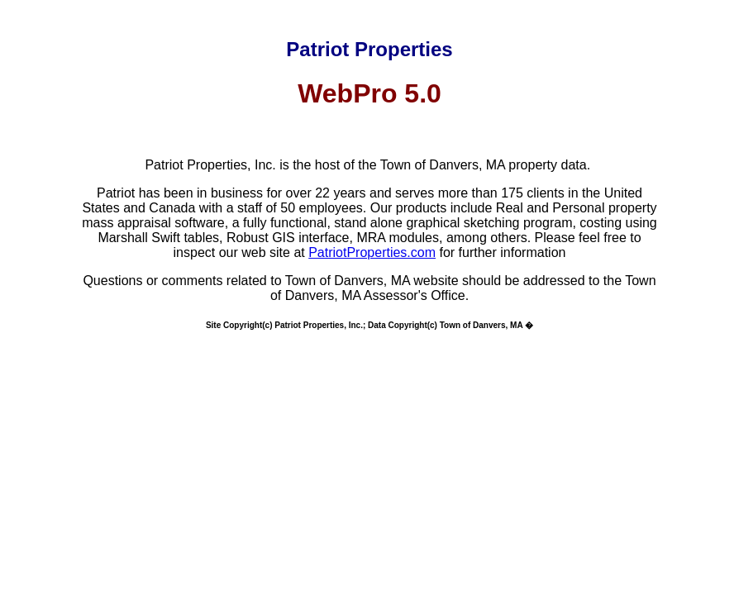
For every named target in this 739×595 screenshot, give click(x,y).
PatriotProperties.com (372, 252)
